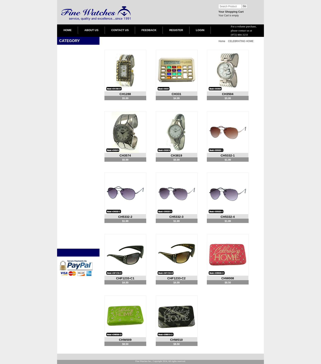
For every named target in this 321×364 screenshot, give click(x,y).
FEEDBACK (148, 30)
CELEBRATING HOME (241, 41)
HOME (67, 30)
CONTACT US (120, 30)
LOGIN (200, 30)
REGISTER (176, 30)
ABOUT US (91, 30)
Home (222, 41)
